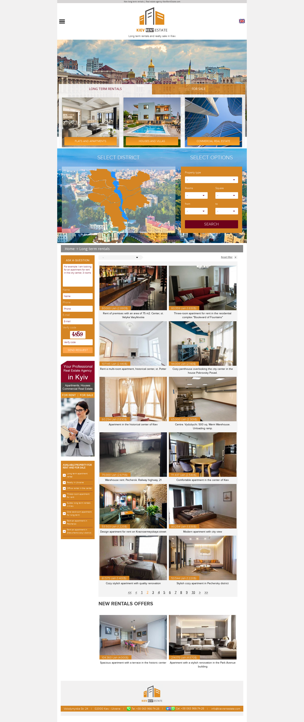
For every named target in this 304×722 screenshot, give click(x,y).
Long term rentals (105, 89)
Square (219, 188)
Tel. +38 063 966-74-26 (143, 709)
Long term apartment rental (75, 475)
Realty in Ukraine (73, 482)
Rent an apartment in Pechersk (75, 522)
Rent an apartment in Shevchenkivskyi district (77, 531)
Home (70, 248)
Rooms (189, 188)
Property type (193, 172)
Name (66, 290)
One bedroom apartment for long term (77, 513)
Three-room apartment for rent (76, 496)
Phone (67, 302)
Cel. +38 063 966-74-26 (185, 709)
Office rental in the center (77, 488)
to (216, 204)
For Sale (199, 89)
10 (193, 592)
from (187, 204)
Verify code (69, 327)
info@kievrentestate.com (225, 708)
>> (206, 592)
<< (129, 592)
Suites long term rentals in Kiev (77, 505)
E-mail (66, 315)
